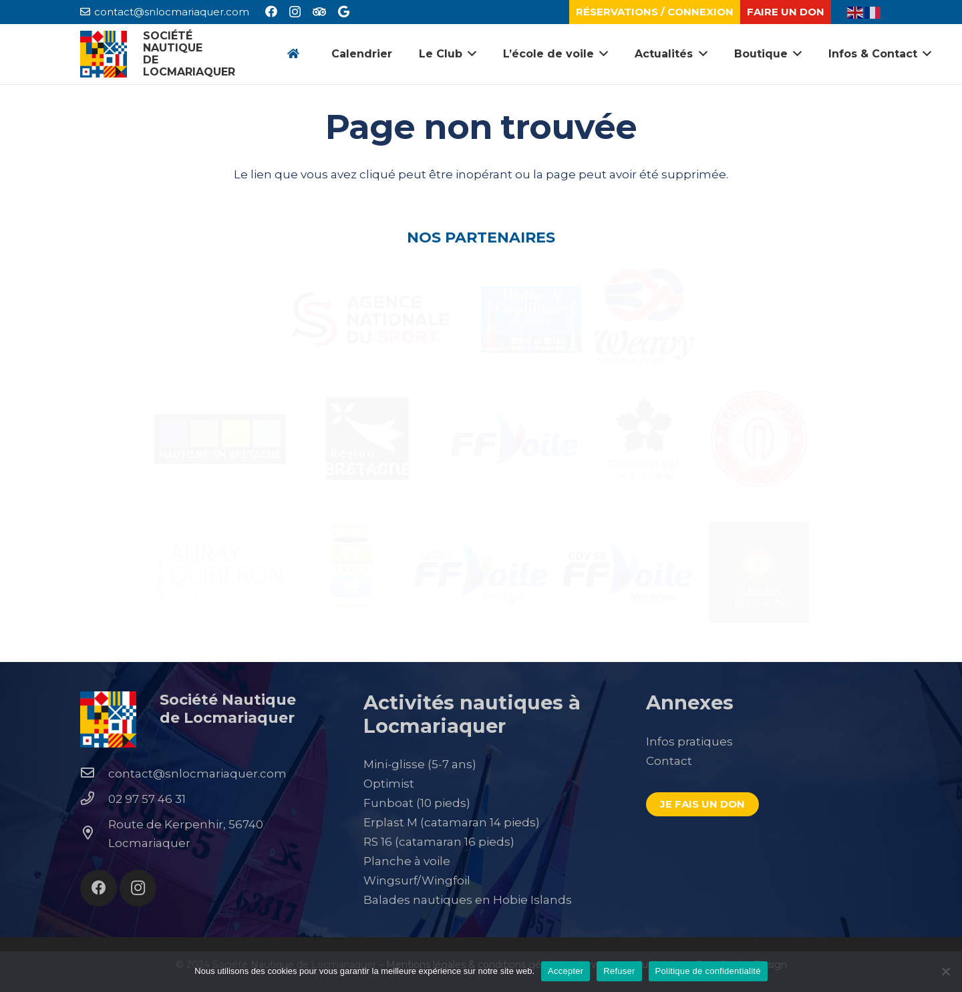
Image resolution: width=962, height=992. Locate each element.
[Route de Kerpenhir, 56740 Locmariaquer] (94, 833)
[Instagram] (295, 12)
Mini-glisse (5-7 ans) (419, 764)
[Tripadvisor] (319, 11)
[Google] (343, 11)
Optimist (388, 783)
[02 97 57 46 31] (94, 799)
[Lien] (103, 54)
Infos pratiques (689, 741)
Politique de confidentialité (708, 971)
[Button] (293, 54)
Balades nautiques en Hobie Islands (467, 899)
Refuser (619, 971)
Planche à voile (406, 861)
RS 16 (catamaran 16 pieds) (438, 841)
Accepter (565, 971)
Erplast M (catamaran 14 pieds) (451, 822)
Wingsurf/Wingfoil (416, 880)
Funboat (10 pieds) (416, 803)
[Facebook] (271, 11)
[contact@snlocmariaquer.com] (94, 773)
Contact (669, 761)
